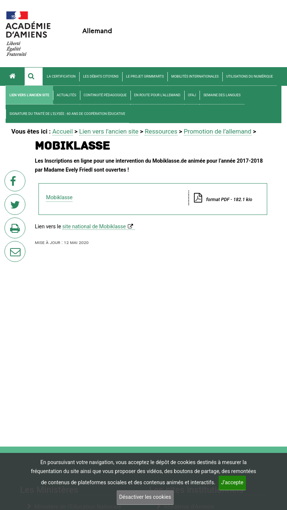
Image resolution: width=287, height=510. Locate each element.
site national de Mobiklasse (94, 226)
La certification (61, 76)
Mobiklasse (59, 197)
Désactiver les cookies (145, 497)
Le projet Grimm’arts (145, 76)
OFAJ (192, 95)
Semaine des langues (222, 95)
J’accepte (232, 482)
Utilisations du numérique (249, 76)
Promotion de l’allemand (217, 131)
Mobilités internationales (195, 76)
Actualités (66, 95)
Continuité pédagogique (105, 95)
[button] (33, 76)
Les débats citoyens (100, 76)
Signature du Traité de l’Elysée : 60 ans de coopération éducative (67, 114)
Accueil (62, 131)
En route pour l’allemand (157, 95)
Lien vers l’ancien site (29, 95)
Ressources (161, 131)
